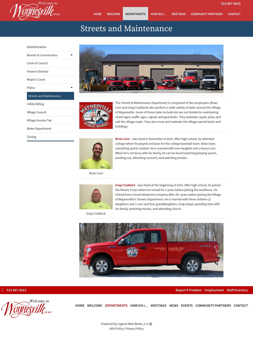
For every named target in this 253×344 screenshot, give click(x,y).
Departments (135, 14)
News (173, 305)
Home (97, 14)
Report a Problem (189, 290)
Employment (214, 290)
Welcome (113, 14)
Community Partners (207, 14)
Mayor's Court (36, 79)
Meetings (179, 14)
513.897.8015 (231, 3)
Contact (234, 14)
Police (50, 88)
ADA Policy (117, 328)
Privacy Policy (134, 328)
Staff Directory (237, 290)
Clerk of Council (37, 63)
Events (187, 305)
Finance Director (37, 71)
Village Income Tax (39, 120)
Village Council (36, 112)
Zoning (31, 137)
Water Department (39, 128)
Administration (36, 47)
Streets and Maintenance (44, 96)
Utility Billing (35, 104)
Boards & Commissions (50, 55)
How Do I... (158, 14)
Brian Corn (122, 139)
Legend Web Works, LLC (134, 324)
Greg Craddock (125, 185)
